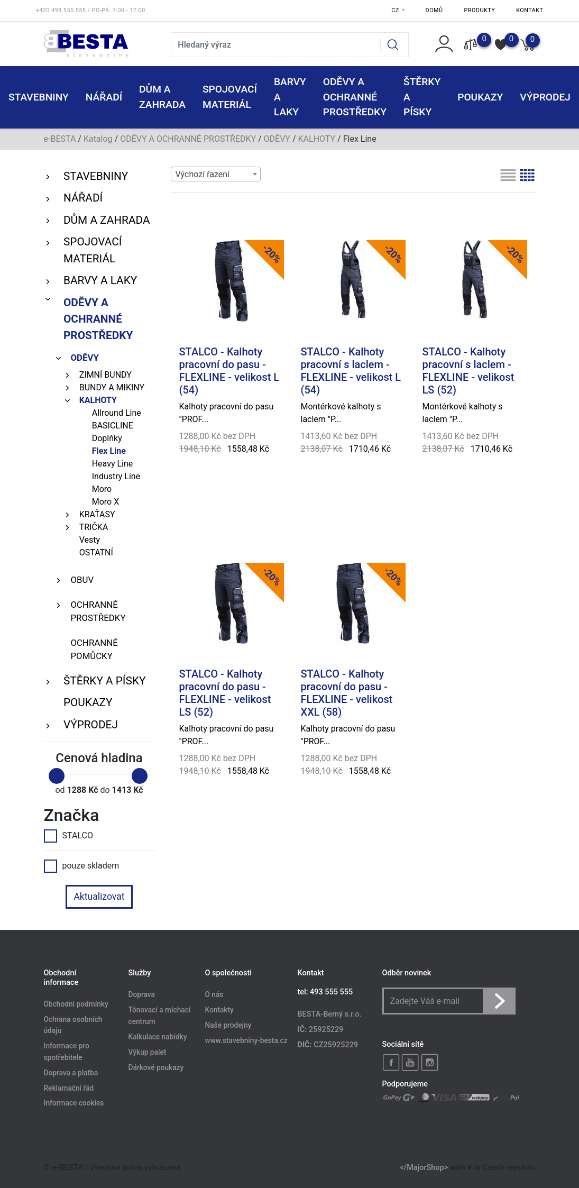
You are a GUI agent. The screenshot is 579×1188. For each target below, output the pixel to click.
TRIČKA (93, 527)
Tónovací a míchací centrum (159, 1016)
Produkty (479, 10)
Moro (102, 489)
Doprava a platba (71, 1072)
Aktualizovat (98, 896)
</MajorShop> (424, 1167)
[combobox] (216, 174)
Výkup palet (147, 1052)
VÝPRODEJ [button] (545, 97)
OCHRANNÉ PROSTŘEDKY (98, 611)
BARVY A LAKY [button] (290, 97)
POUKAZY (480, 97)
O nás (214, 995)
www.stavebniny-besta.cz (246, 1041)
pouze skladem (82, 866)
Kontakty (219, 1010)
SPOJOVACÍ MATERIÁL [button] (230, 97)
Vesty (89, 540)
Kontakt (529, 10)
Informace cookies (74, 1103)
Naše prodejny (228, 1025)
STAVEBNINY (95, 176)
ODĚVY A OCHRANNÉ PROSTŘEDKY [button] (355, 97)
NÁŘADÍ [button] (104, 97)
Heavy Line (112, 464)
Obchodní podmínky (76, 1004)
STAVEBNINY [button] (38, 97)
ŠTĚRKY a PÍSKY (104, 680)
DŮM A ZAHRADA (106, 220)
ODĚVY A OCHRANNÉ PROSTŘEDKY (188, 139)
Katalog (98, 139)
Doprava (141, 995)
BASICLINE (112, 426)
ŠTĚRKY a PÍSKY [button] (421, 97)
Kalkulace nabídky (157, 1036)
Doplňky (107, 438)
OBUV (82, 579)
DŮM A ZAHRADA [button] (162, 97)
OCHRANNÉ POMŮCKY (94, 649)
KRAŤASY (97, 514)
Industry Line (116, 476)
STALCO (68, 835)
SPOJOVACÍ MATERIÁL (92, 249)
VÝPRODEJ (90, 724)
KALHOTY (317, 139)
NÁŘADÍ (83, 197)
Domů (434, 10)
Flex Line (109, 451)
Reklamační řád (69, 1088)
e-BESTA (60, 139)
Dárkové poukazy (156, 1067)
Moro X (105, 502)
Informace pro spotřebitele (66, 1052)
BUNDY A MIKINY (111, 387)
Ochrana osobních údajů (73, 1025)
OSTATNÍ (96, 552)
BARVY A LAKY (100, 280)
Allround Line (116, 413)
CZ (396, 10)
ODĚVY (277, 139)
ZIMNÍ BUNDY (105, 375)
